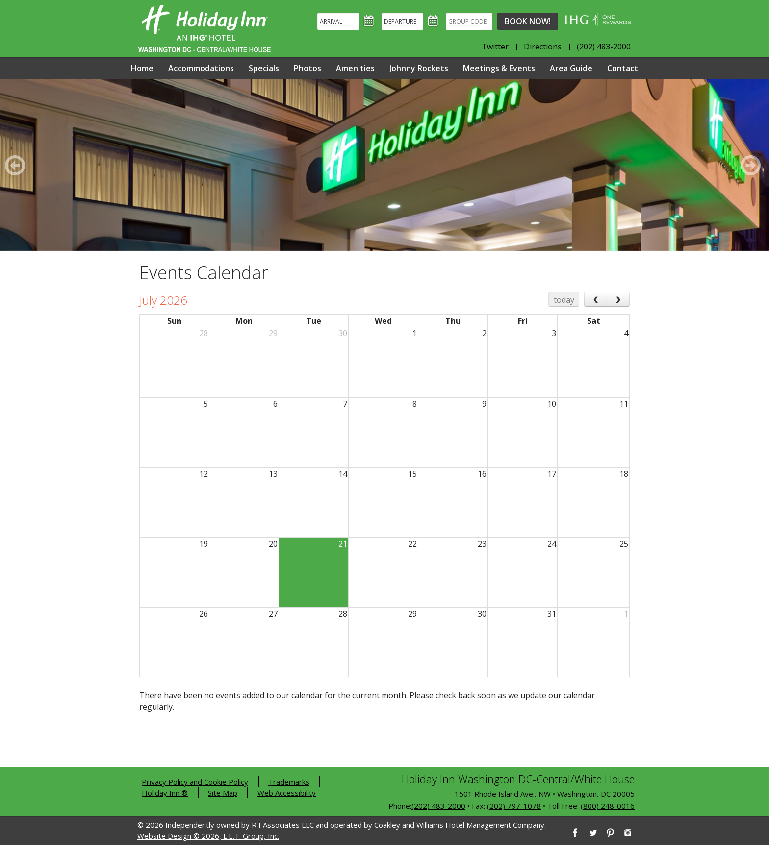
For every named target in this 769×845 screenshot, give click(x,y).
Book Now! (528, 21)
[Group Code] (469, 21)
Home (142, 68)
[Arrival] (338, 21)
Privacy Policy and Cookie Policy (195, 782)
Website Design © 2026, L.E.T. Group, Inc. (208, 836)
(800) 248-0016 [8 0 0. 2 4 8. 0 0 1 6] (608, 806)
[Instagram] (628, 833)
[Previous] (16, 165)
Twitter (495, 46)
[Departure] (402, 21)
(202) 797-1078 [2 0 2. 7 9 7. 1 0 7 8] (514, 806)
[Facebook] (575, 833)
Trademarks (288, 782)
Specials (264, 68)
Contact (622, 68)
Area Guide (571, 68)
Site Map (222, 792)
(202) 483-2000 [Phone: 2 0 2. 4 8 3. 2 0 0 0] (604, 46)
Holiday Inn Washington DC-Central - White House (204, 28)
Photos (307, 68)
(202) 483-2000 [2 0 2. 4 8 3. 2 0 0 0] (438, 806)
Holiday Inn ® (165, 792)
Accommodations (201, 68)
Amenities (355, 68)
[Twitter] (592, 833)
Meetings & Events (499, 68)
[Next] (752, 165)
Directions (543, 46)
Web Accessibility (286, 792)
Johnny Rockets (418, 68)
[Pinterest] (610, 833)
